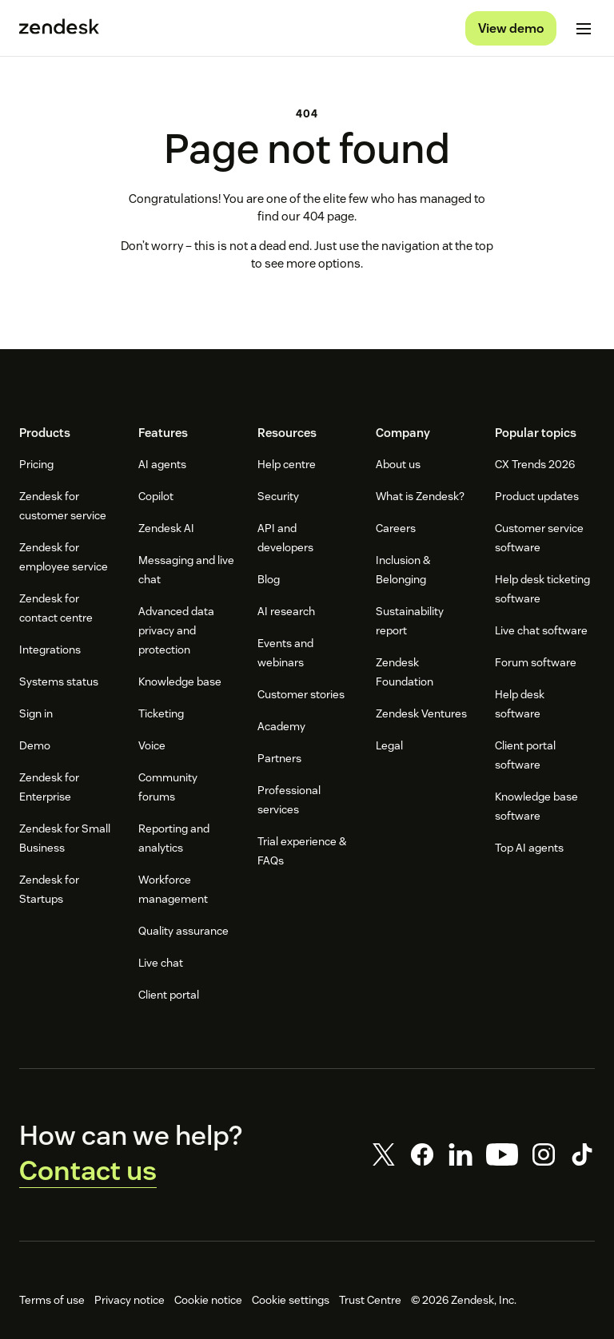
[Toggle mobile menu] (583, 28)
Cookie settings (290, 1300)
